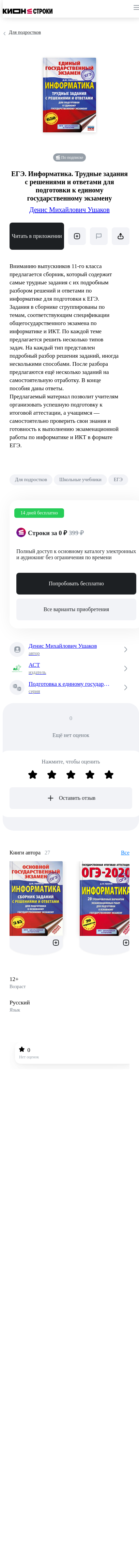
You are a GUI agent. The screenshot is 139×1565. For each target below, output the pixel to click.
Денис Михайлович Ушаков (69, 209)
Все (125, 852)
